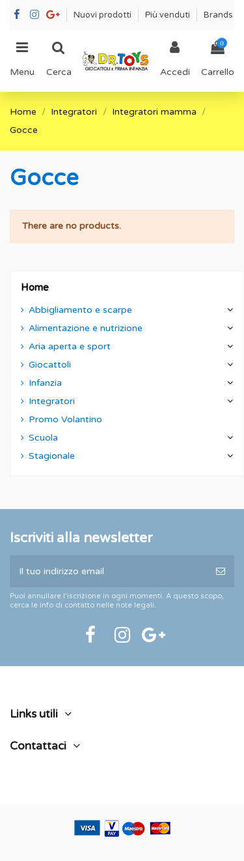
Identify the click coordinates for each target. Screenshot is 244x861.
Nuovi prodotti (103, 15)
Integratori (52, 401)
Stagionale (52, 455)
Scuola (43, 437)
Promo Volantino (65, 419)
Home (35, 287)
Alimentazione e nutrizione (85, 328)
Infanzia (45, 382)
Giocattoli (50, 364)
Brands (218, 15)
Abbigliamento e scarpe (80, 309)
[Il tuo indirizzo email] (108, 571)
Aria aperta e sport (70, 346)
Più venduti (168, 15)
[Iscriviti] (220, 571)
